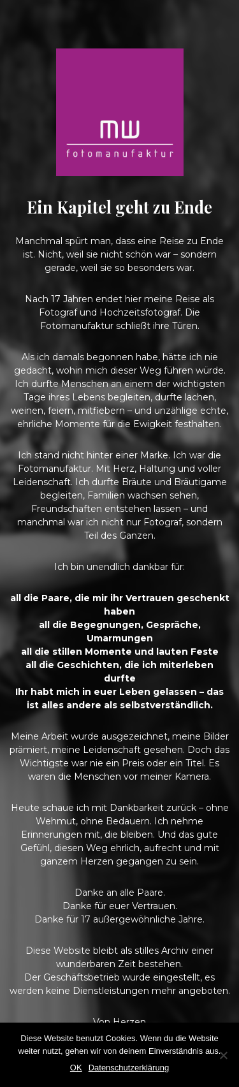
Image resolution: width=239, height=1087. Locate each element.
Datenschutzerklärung (129, 1067)
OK (76, 1067)
